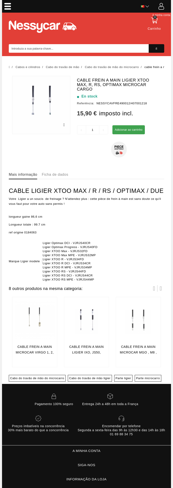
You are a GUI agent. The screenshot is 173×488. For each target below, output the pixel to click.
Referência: (85, 103)
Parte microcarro (148, 378)
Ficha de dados (55, 174)
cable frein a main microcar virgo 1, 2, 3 (35, 352)
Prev (154, 288)
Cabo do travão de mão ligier (90, 378)
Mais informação (23, 174)
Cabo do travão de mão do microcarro (37, 378)
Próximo (160, 288)
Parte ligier (123, 378)
